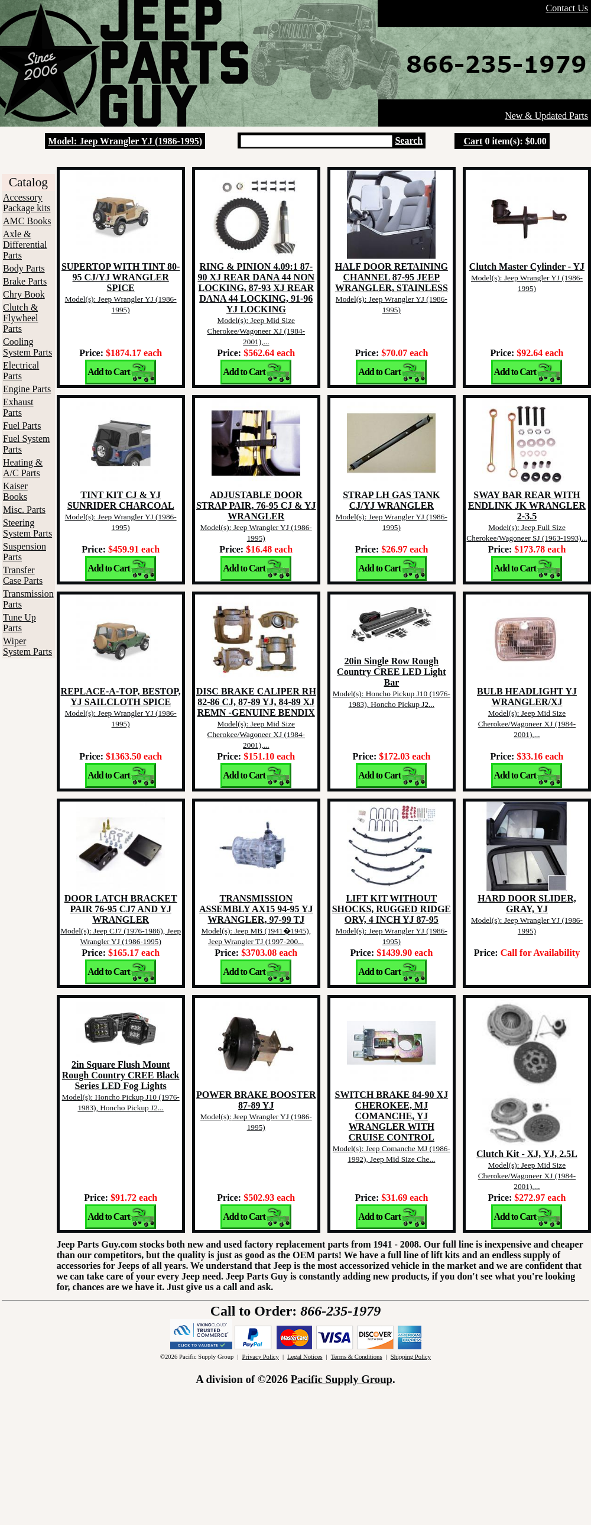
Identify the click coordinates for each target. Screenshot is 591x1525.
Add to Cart (108, 372)
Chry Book (24, 294)
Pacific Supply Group (341, 1379)
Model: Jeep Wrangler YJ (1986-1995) (125, 141)
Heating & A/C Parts (23, 467)
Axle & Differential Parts (25, 244)
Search (409, 140)
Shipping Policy (411, 1356)
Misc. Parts (24, 510)
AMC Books (27, 221)
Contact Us (566, 8)
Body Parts (24, 268)
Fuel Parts (22, 426)
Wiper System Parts (27, 646)
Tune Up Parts (19, 622)
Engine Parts (27, 389)
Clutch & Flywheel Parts (20, 318)
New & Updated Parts (546, 116)
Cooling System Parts (27, 347)
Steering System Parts (27, 528)
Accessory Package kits (26, 202)
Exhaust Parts (18, 407)
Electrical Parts (21, 370)
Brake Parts (25, 281)
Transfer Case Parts (23, 575)
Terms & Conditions (356, 1356)
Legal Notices (304, 1356)
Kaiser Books (15, 491)
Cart (472, 141)
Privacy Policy (260, 1356)
